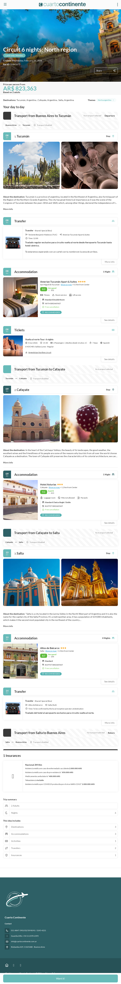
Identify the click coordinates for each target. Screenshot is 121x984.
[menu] (117, 5)
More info (8, 209)
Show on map (66, 284)
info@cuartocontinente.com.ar (24, 941)
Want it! (60, 978)
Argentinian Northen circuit (38, 352)
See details (109, 359)
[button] (9, 165)
